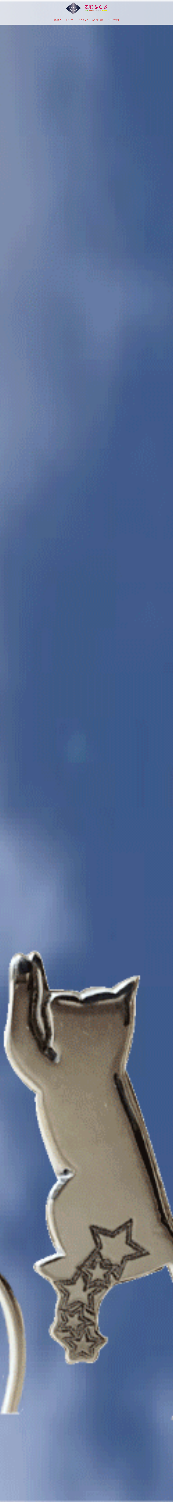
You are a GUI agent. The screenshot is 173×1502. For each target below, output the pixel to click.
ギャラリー (83, 20)
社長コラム (70, 20)
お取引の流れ (98, 20)
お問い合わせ (113, 20)
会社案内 (58, 20)
